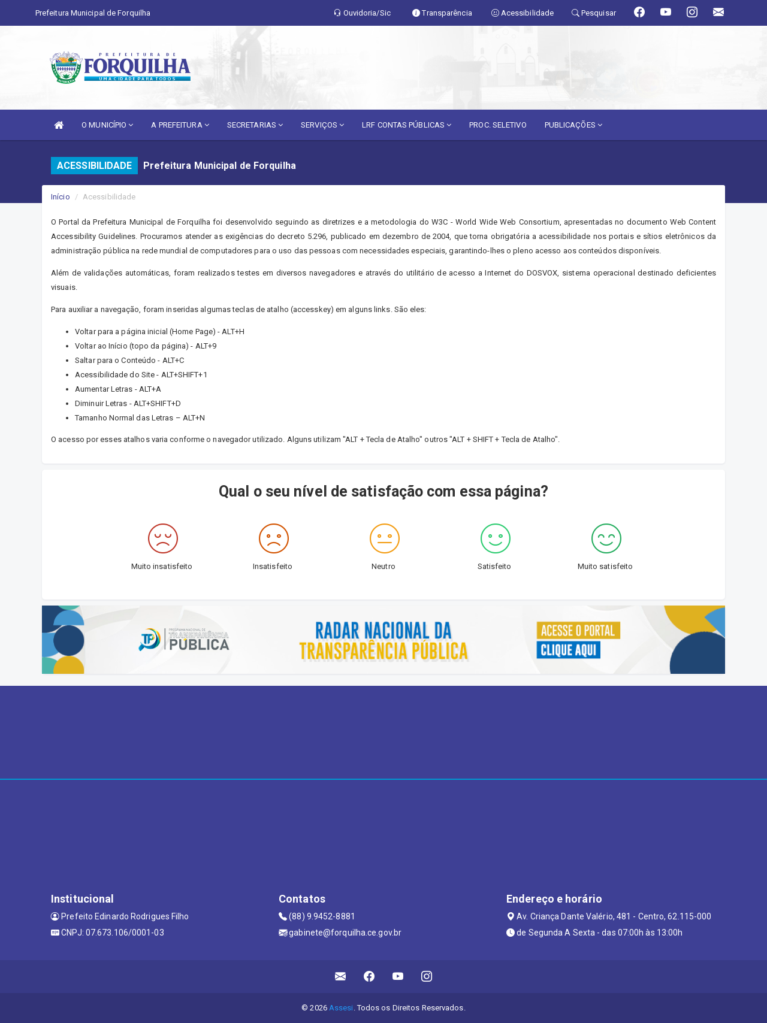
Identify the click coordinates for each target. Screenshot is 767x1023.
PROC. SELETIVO (497, 124)
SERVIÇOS (322, 124)
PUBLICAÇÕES (573, 124)
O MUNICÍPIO (107, 124)
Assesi (341, 1007)
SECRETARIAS (255, 124)
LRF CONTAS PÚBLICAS (406, 124)
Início (60, 196)
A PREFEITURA (180, 124)
